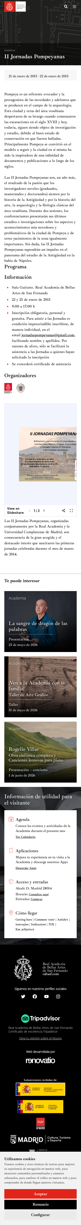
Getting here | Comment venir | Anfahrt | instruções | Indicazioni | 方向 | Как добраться (43, 924)
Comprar (37, 899)
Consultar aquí (39, 894)
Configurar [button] (40, 1214)
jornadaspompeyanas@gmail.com (48, 335)
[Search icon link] (66, 7)
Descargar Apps (26, 868)
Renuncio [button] (41, 1204)
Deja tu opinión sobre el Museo (40, 1038)
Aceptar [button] (40, 1193)
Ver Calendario (25, 837)
